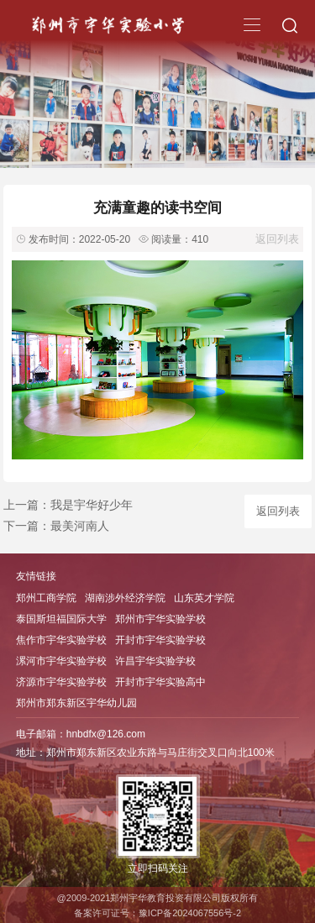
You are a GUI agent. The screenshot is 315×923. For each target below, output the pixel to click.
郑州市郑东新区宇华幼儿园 (76, 703)
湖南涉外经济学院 (125, 598)
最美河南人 (79, 525)
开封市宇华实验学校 (160, 640)
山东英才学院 (204, 598)
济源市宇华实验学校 (61, 682)
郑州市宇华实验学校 (160, 619)
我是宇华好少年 (91, 504)
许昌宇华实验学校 (155, 661)
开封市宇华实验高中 (160, 682)
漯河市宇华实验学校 (61, 661)
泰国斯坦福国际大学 (61, 619)
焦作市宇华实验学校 (61, 640)
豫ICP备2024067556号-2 (190, 913)
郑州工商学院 (46, 598)
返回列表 (277, 239)
